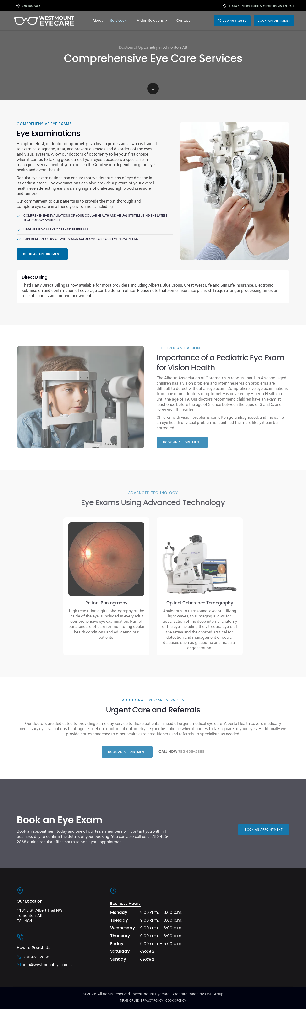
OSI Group (214, 994)
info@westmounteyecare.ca (48, 964)
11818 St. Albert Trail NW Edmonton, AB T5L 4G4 (258, 6)
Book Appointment (274, 20)
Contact (183, 20)
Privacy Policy (152, 1000)
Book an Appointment (42, 254)
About (98, 20)
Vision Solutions (153, 21)
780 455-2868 (28, 6)
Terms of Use (129, 1000)
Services (119, 21)
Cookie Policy (175, 1000)
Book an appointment (127, 751)
